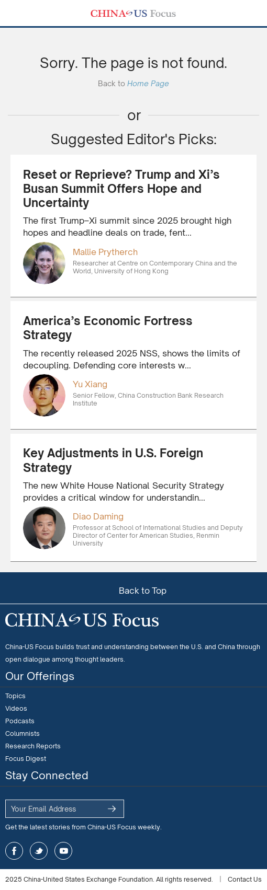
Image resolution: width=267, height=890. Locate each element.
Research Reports (33, 746)
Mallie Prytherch (105, 252)
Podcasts (20, 721)
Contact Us (245, 879)
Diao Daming (98, 516)
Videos (16, 708)
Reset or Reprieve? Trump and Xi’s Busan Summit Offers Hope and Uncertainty (121, 188)
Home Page (148, 83)
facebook (14, 851)
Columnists (22, 733)
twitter (39, 851)
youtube (63, 851)
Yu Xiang (90, 384)
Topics (15, 696)
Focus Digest (25, 758)
